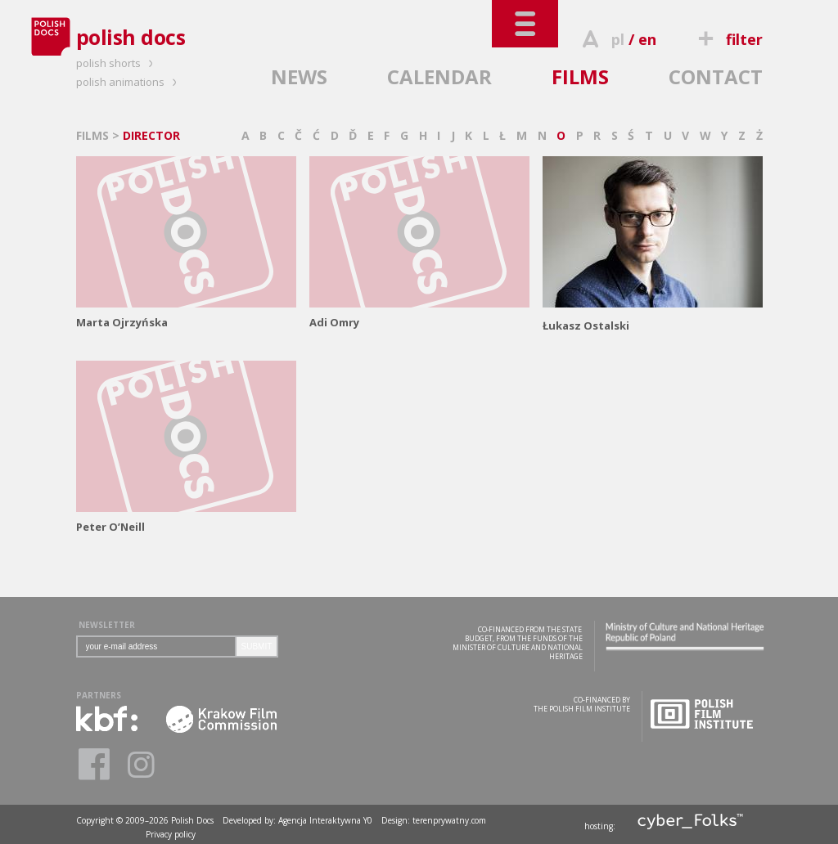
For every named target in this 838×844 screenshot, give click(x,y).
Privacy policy (171, 834)
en (647, 39)
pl (617, 39)
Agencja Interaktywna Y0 (325, 820)
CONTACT (716, 76)
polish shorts (117, 63)
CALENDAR (439, 76)
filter (727, 39)
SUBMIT (257, 646)
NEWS (299, 76)
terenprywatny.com (449, 820)
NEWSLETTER (107, 625)
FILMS (580, 76)
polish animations (129, 81)
